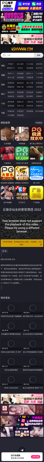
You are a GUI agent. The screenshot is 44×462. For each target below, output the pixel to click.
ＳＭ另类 (39, 77)
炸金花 (20, 68)
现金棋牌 (30, 68)
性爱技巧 (39, 106)
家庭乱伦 (20, 102)
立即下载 (35, 457)
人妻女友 (30, 102)
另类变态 (39, 87)
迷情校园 (11, 106)
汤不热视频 (39, 111)
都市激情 (11, 102)
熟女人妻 (11, 77)
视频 (3, 75)
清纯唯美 (20, 96)
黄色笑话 (30, 106)
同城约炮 (11, 111)
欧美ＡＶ (30, 73)
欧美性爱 (39, 83)
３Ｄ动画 (39, 73)
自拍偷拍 (20, 73)
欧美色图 (30, 92)
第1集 (4, 251)
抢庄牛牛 (39, 68)
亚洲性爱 (11, 83)
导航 (3, 113)
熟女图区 (30, 96)
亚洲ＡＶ (11, 73)
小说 (3, 103)
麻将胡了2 (11, 68)
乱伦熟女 (30, 87)
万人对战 (30, 64)
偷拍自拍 (20, 83)
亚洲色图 (20, 92)
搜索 (38, 55)
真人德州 (20, 64)
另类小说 (20, 106)
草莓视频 (30, 111)
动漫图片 (39, 92)
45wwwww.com (22, 49)
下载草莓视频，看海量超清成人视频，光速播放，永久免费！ (22, 243)
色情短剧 (20, 115)
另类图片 (39, 96)
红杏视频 (11, 115)
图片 (3, 94)
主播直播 (30, 77)
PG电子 (11, 64)
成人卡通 (30, 83)
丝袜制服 (20, 77)
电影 (3, 84)
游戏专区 (39, 64)
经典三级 (20, 87)
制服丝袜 (11, 87)
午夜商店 (20, 111)
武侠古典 (39, 102)
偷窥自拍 (11, 92)
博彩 (3, 65)
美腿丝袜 (11, 96)
